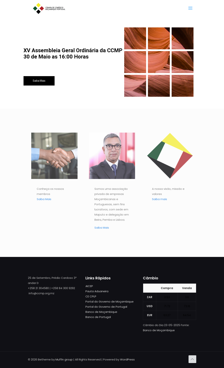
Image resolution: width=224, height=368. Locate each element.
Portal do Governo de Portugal (106, 307)
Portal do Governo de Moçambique (109, 301)
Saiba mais (159, 199)
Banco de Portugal (98, 317)
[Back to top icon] (192, 359)
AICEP (89, 286)
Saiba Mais (39, 80)
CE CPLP (90, 296)
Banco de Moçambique (101, 312)
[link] (54, 156)
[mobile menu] (190, 8)
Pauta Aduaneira (96, 291)
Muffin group (64, 359)
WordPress (127, 359)
